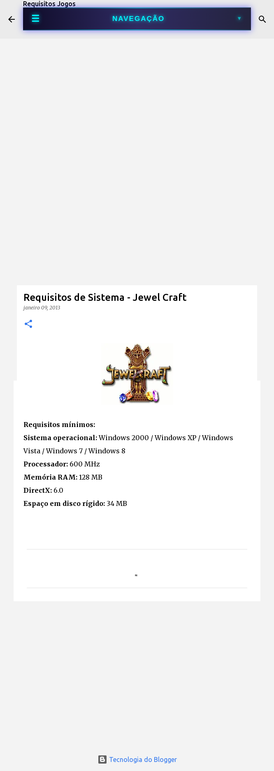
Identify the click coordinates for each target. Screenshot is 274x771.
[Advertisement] (137, 207)
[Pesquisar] (262, 19)
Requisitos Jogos (49, 3)
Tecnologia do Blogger (137, 759)
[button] (28, 324)
